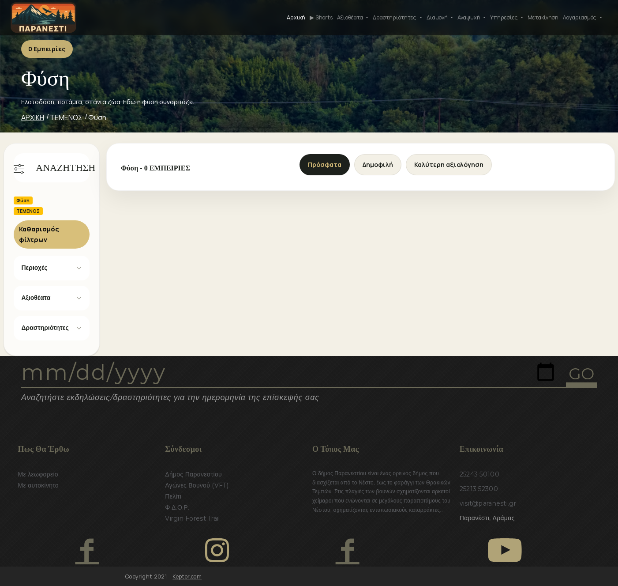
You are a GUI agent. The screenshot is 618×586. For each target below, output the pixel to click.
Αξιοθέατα (36, 298)
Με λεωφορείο (38, 474)
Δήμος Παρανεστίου (193, 474)
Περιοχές (35, 268)
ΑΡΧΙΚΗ (32, 117)
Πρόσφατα (324, 164)
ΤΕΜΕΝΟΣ (66, 117)
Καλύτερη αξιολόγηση (448, 164)
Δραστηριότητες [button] (395, 17)
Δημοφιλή (378, 164)
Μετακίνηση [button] (543, 17)
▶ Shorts (321, 17)
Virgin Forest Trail (192, 518)
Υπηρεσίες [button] (504, 17)
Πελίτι (173, 496)
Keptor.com (187, 576)
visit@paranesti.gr (488, 503)
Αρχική (296, 17)
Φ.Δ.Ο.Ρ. (177, 507)
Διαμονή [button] (438, 17)
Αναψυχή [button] (469, 17)
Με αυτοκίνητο (38, 485)
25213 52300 (479, 489)
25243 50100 (479, 474)
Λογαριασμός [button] (580, 17)
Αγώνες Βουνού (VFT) (196, 485)
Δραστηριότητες (45, 328)
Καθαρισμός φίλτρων (39, 234)
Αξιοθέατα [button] (350, 17)
